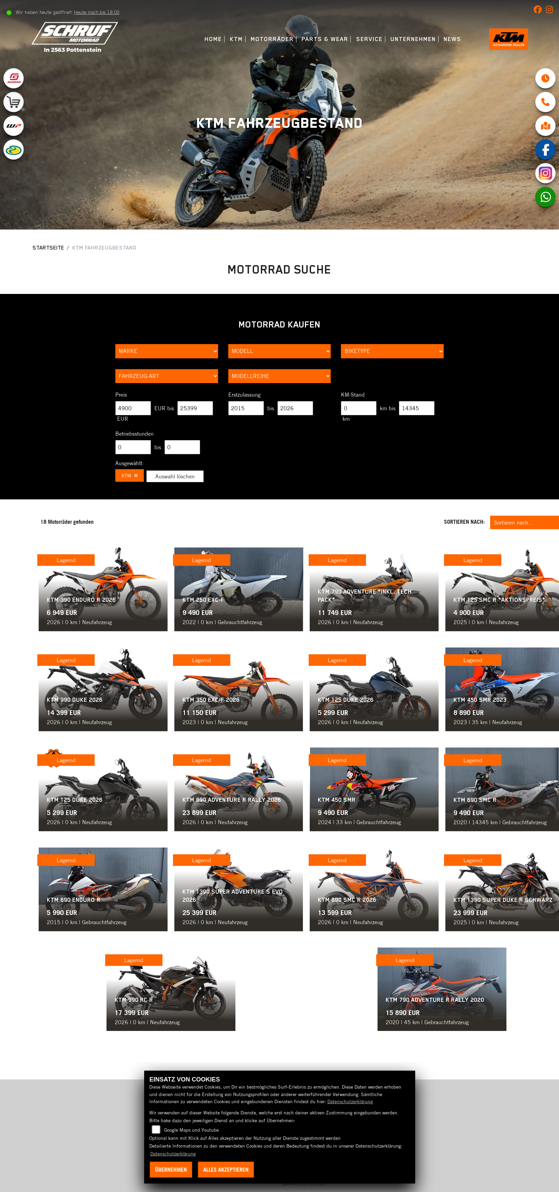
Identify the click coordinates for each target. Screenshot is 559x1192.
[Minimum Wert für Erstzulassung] (246, 408)
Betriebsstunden (134, 433)
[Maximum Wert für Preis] (195, 408)
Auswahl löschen (175, 476)
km (346, 418)
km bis (387, 408)
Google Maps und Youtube (191, 1130)
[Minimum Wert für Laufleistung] (359, 408)
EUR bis (164, 408)
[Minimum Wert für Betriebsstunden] (133, 447)
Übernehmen (171, 1169)
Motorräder (263, 39)
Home (205, 39)
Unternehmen (404, 39)
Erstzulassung (244, 394)
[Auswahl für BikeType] (392, 351)
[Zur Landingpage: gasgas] (13, 78)
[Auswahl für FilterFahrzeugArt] (166, 376)
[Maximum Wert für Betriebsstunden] (182, 447)
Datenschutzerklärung (350, 1101)
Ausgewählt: (129, 463)
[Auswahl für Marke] (166, 351)
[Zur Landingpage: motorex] (13, 149)
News (444, 39)
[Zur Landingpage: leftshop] (13, 102)
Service (361, 39)
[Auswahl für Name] (279, 351)
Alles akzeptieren (226, 1169)
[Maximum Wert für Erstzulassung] (295, 408)
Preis (121, 394)
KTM (227, 39)
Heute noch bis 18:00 (98, 12)
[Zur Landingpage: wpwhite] (13, 126)
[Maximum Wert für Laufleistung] (417, 408)
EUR (122, 418)
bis (271, 408)
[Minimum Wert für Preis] (133, 408)
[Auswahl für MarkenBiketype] (279, 376)
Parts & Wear (316, 39)
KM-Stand (353, 394)
